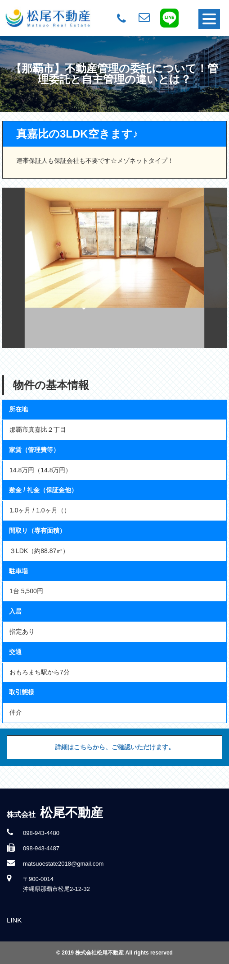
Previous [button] (13, 268)
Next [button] (215, 268)
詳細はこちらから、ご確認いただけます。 (115, 747)
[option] (115, 268)
